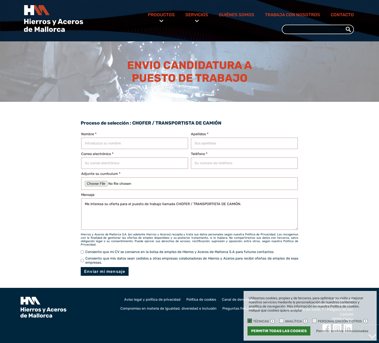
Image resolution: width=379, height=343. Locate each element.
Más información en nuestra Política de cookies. (323, 306)
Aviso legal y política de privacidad (152, 300)
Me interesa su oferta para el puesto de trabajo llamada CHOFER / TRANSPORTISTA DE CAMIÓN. (189, 214)
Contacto (342, 14)
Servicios (196, 14)
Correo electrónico (97, 154)
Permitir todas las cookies (279, 331)
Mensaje (88, 195)
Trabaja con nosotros (292, 14)
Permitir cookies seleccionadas (342, 331)
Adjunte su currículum (100, 174)
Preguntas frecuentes (240, 308)
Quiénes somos (236, 14)
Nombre (88, 134)
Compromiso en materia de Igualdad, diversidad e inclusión (168, 308)
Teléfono (199, 154)
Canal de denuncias (238, 300)
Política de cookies (201, 300)
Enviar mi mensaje (104, 271)
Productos (161, 14)
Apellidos (199, 134)
